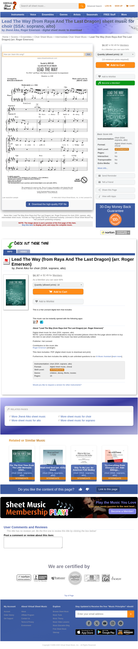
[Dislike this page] (87, 489)
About (23, 612)
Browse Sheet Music (61, 612)
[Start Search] (82, 6)
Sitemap (56, 632)
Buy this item (27, 225)
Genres (64, 14)
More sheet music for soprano (78, 420)
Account (7, 612)
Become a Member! (122, 511)
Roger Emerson (39, 348)
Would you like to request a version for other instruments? (57, 385)
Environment (26, 625)
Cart (130, 6)
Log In (108, 6)
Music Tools (57, 615)
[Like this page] (80, 489)
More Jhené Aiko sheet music (29, 416)
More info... (103, 168)
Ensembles (48, 14)
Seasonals (92, 14)
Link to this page (108, 489)
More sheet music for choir (76, 416)
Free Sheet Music (59, 629)
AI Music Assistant (103, 356)
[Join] (130, 614)
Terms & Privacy (27, 622)
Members (124, 45)
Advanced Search (94, 6)
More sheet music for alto (26, 420)
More (124, 14)
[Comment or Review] (33, 542)
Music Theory (58, 619)
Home (5, 37)
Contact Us (25, 619)
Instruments (17, 14)
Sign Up (118, 6)
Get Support (8, 619)
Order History (9, 615)
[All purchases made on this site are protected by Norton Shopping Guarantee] (115, 232)
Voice (33, 14)
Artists (77, 14)
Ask (88, 54)
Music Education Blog (61, 625)
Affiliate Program (27, 615)
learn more (117, 356)
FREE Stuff (109, 14)
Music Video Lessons (61, 622)
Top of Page (69, 596)
